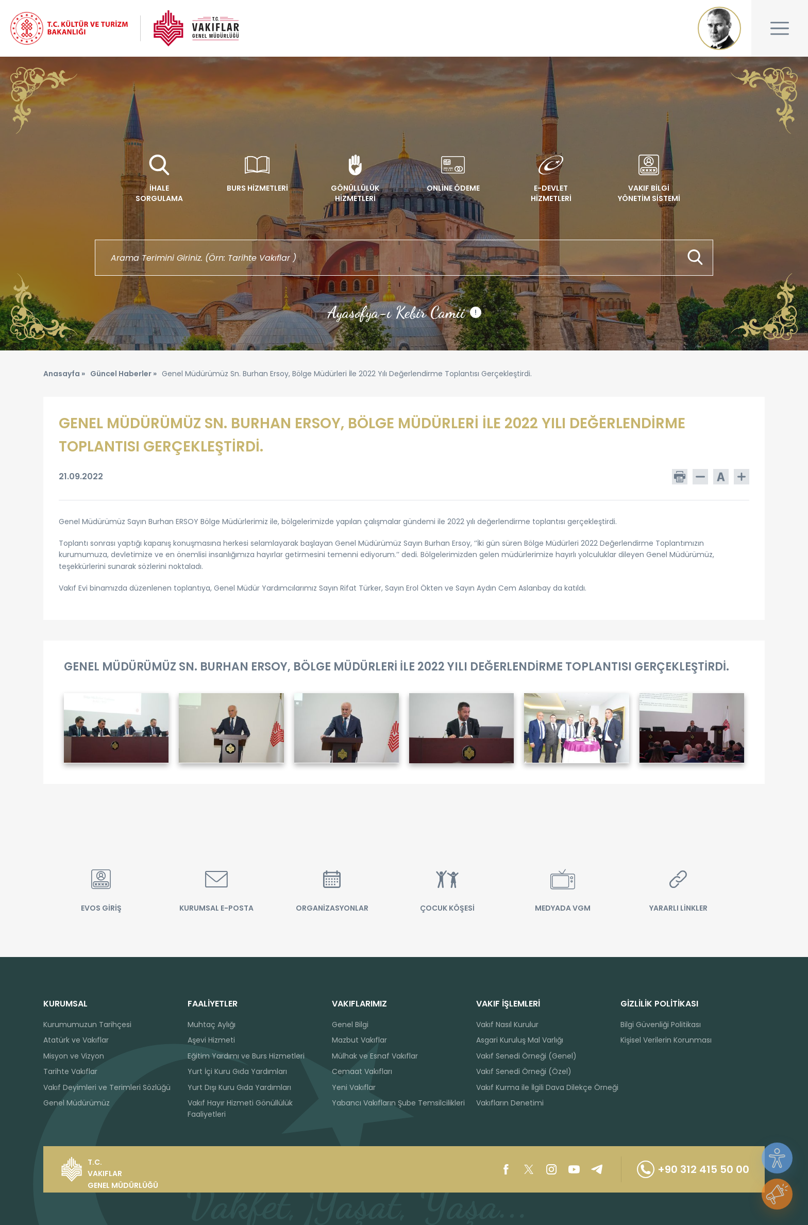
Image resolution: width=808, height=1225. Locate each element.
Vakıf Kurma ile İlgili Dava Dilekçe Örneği (547, 1087)
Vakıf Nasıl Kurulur (507, 1024)
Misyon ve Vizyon (73, 1056)
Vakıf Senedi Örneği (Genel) (526, 1056)
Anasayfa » (64, 373)
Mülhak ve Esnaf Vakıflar (375, 1056)
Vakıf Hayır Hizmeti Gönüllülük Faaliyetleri (240, 1108)
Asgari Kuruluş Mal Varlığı (519, 1040)
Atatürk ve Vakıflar (76, 1040)
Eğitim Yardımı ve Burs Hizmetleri (246, 1056)
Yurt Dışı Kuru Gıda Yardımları (239, 1087)
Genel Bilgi (350, 1024)
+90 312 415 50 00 (693, 1169)
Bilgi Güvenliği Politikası (660, 1024)
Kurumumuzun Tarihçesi (87, 1024)
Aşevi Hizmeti (211, 1040)
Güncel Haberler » (123, 373)
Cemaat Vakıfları (362, 1071)
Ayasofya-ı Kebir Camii (404, 312)
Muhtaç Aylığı (211, 1024)
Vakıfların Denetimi (510, 1103)
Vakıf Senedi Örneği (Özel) (523, 1071)
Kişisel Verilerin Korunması (666, 1040)
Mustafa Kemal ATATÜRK (719, 28)
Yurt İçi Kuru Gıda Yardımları (237, 1071)
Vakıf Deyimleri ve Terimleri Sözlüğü (107, 1087)
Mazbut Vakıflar (359, 1040)
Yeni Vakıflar (354, 1087)
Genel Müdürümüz (76, 1103)
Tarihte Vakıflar (70, 1071)
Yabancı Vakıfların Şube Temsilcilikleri (398, 1103)
